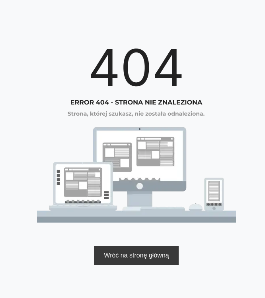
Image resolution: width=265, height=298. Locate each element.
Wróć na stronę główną (136, 255)
